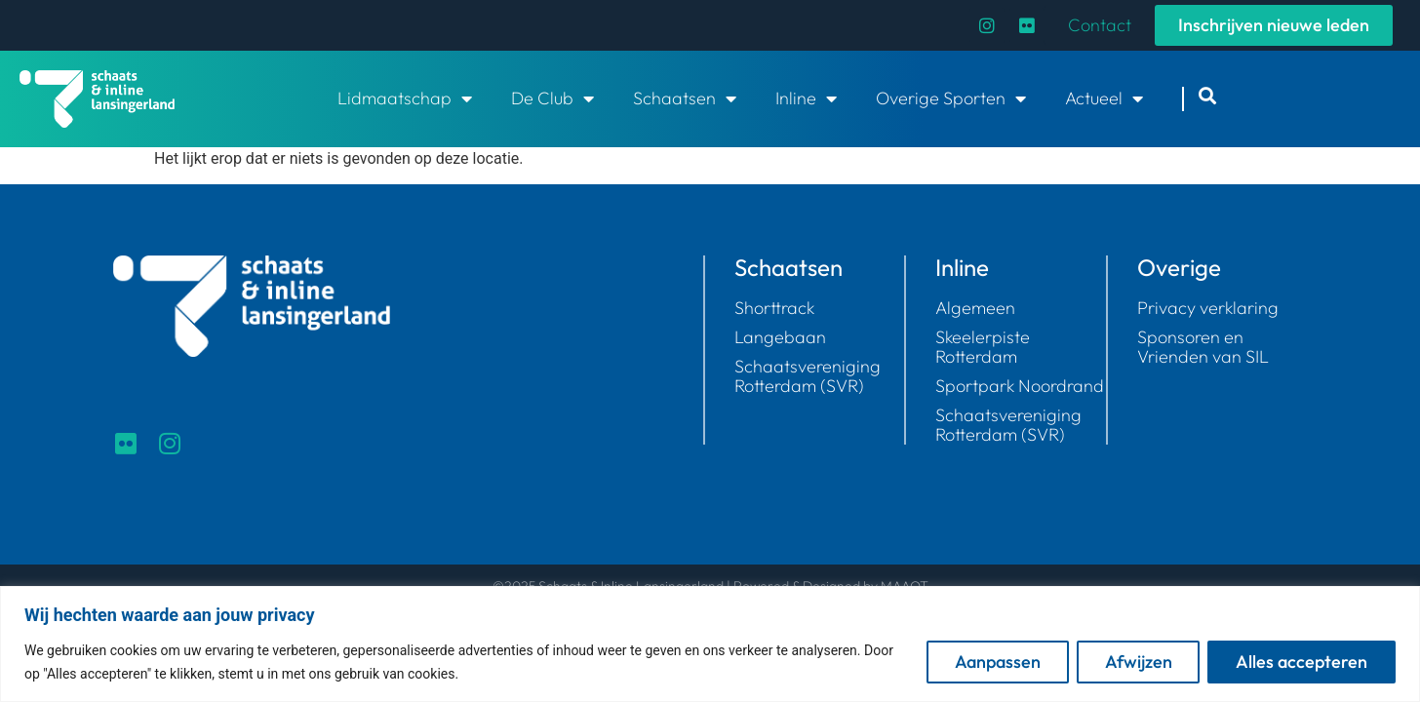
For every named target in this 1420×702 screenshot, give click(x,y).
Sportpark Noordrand (1019, 386)
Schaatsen (684, 98)
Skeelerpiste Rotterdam (982, 347)
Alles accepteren (1301, 661)
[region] (710, 644)
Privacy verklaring (1208, 308)
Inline (806, 98)
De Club (552, 98)
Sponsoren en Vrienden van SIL (1203, 347)
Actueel (1104, 98)
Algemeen (975, 308)
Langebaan (780, 337)
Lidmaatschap (404, 98)
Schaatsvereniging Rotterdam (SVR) (807, 376)
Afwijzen (1137, 661)
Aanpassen (997, 661)
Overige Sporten (951, 98)
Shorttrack (774, 308)
